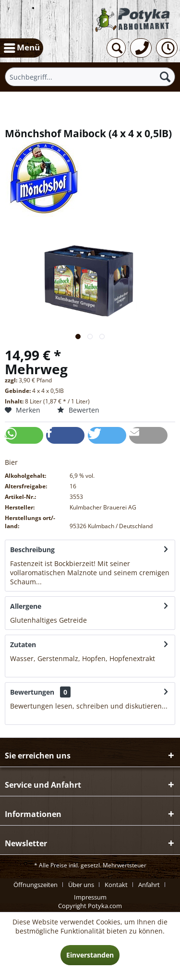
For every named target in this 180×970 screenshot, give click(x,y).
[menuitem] (21, 48)
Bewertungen (32, 692)
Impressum (90, 897)
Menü (22, 46)
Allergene (25, 606)
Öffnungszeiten (35, 884)
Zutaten (23, 644)
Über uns (81, 884)
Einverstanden (90, 954)
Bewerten (78, 409)
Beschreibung (32, 549)
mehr (51, 581)
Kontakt (116, 884)
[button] (24, 435)
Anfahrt (149, 884)
